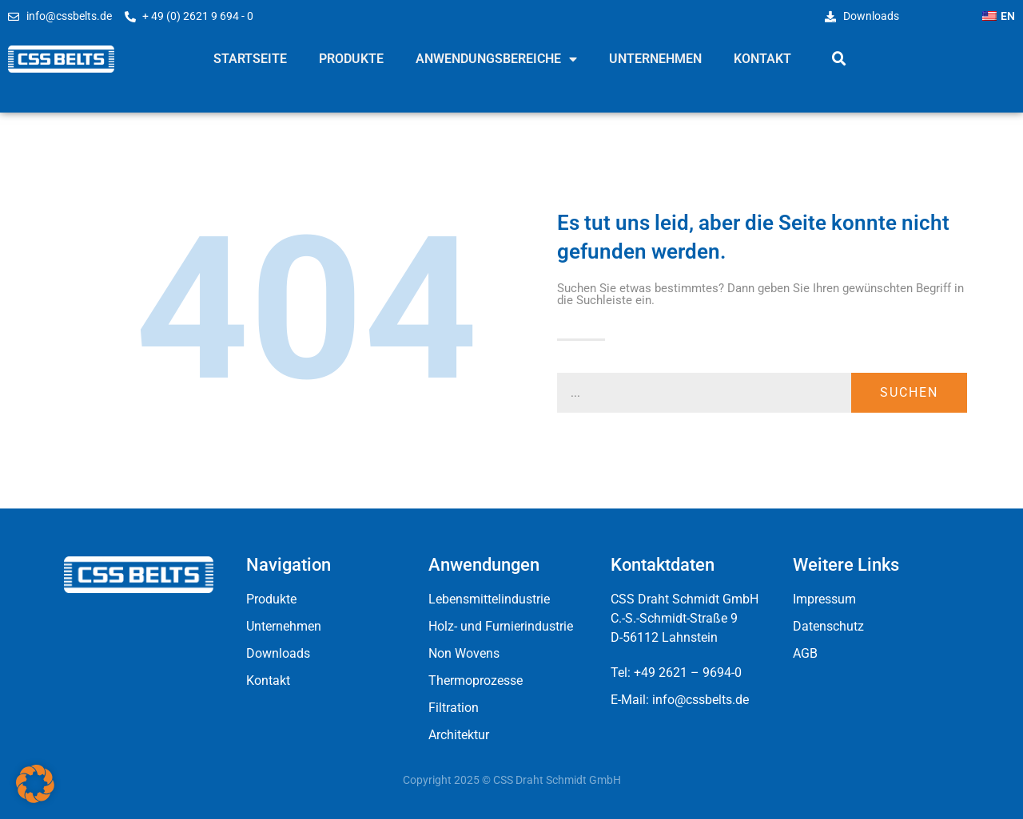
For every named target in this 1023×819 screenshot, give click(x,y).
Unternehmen (655, 58)
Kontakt (762, 58)
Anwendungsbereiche (496, 59)
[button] (839, 59)
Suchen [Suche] (909, 392)
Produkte (351, 58)
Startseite (250, 58)
